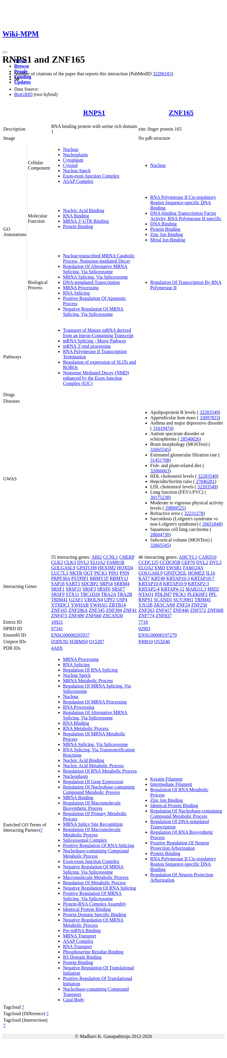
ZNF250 (199, 604)
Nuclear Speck (77, 170)
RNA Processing (78, 707)
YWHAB (79, 604)
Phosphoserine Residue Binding (93, 951)
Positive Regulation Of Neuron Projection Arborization (179, 845)
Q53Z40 (162, 641)
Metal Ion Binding (167, 239)
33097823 (209, 417)
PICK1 (100, 573)
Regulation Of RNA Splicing (90, 669)
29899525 (174, 508)
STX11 (72, 594)
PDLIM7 (163, 594)
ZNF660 (93, 615)
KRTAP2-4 (149, 588)
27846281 (205, 481)
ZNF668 (215, 610)
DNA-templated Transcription (91, 282)
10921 (57, 622)
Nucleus (70, 149)
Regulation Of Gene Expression (93, 781)
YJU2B (145, 604)
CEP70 (188, 562)
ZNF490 (76, 615)
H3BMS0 (79, 641)
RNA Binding (76, 215)
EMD (160, 567)
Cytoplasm (73, 159)
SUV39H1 (184, 599)
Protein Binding (78, 226)
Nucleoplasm (75, 154)
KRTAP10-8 (150, 583)
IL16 (210, 573)
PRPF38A (60, 578)
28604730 (159, 534)
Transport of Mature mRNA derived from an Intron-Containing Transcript (98, 333)
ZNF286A (77, 610)
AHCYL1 (188, 557)
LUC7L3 (59, 573)
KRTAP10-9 (175, 583)
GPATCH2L (175, 573)
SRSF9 (57, 594)
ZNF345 (97, 610)
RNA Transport (77, 946)
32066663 (159, 470)
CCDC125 (148, 562)
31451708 (159, 460)
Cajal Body (73, 999)
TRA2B (124, 594)
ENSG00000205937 (70, 635)
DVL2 (83, 562)
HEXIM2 (107, 567)
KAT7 (144, 578)
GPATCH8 (87, 567)
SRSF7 (118, 588)
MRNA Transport (79, 935)
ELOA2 (98, 562)
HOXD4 (125, 567)
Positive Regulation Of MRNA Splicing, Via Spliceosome (92, 896)
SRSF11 (73, 588)
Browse (21, 66)
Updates (22, 81)
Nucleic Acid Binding (83, 210)
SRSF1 (57, 588)
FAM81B (115, 562)
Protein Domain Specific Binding (94, 914)
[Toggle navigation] (4, 52)
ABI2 (96, 557)
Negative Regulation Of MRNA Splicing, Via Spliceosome (93, 311)
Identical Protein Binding (87, 909)
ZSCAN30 (113, 615)
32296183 (162, 73)
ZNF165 (181, 112)
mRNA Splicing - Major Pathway (94, 340)
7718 (143, 622)
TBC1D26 (90, 594)
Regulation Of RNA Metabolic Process (100, 770)
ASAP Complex (78, 181)
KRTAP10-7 (203, 578)
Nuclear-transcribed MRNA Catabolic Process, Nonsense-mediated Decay (99, 258)
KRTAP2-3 (198, 583)
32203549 (209, 412)
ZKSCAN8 (164, 604)
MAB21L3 (195, 588)
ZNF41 (130, 610)
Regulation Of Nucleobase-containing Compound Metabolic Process (99, 789)
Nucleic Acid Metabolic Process (93, 765)
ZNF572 (198, 610)
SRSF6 (103, 588)
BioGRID (23, 94)
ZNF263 (146, 610)
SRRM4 (121, 583)
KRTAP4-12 (172, 588)
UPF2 (109, 599)
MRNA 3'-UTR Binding (86, 221)
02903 (144, 628)
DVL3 (215, 562)
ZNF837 (164, 615)
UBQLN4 (93, 599)
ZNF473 (59, 615)
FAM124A (193, 567)
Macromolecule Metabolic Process (96, 877)
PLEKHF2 (197, 594)
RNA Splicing (76, 292)
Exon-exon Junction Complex (91, 175)
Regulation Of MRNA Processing (95, 701)
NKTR (75, 573)
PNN (124, 573)
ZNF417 (164, 610)
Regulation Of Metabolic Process (94, 882)
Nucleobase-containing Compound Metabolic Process (96, 853)
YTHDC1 (60, 604)
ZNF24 (183, 604)
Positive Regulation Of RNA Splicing (98, 845)
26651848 (211, 523)
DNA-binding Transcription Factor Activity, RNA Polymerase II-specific (185, 216)
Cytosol (70, 165)
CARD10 (207, 557)
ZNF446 (181, 610)
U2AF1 (76, 599)
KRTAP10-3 (178, 578)
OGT (88, 573)
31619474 (162, 428)
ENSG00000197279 (157, 635)
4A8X (57, 648)
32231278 (193, 513)
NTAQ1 (145, 594)
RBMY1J (119, 578)
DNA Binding (163, 223)
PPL (213, 594)
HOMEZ (196, 573)
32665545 (159, 449)
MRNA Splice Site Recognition (93, 824)
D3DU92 (60, 641)
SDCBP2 (89, 583)
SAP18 (57, 583)
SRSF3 (89, 588)
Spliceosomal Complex (85, 840)
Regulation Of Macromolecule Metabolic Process (92, 832)
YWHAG (99, 604)
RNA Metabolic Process (86, 728)
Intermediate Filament (171, 784)
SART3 (73, 583)
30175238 (159, 497)
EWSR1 (174, 567)
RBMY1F (99, 578)
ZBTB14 (117, 604)
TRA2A (108, 594)
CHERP (126, 557)
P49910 (145, 641)
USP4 (121, 599)
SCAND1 (163, 599)
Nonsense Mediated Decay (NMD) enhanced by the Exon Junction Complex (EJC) (96, 378)
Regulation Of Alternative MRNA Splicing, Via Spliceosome (95, 269)
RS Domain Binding (82, 957)
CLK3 (70, 562)
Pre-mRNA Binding (82, 930)
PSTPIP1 (80, 578)
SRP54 (106, 583)
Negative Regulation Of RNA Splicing (99, 887)
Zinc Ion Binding (166, 234)
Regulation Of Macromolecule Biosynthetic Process (92, 805)
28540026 (190, 438)
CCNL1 (110, 557)
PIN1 (113, 573)
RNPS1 (94, 112)
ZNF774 (146, 615)
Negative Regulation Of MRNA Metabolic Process (93, 922)
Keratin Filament (166, 778)
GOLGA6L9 (63, 567)
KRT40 (158, 578)
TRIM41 (59, 599)
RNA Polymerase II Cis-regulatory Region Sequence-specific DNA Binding (183, 202)
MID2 (213, 588)
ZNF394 (114, 610)
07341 (57, 628)
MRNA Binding (78, 797)
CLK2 (57, 562)
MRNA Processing (80, 287)
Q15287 (96, 641)
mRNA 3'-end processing (87, 346)
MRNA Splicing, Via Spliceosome (95, 276)
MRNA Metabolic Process (88, 680)
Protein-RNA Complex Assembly (94, 903)
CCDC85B (170, 562)
